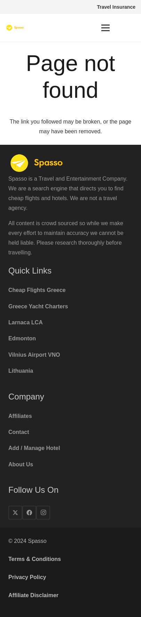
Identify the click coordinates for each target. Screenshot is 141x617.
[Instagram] (43, 513)
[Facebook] (29, 513)
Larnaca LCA (25, 322)
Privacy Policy (27, 577)
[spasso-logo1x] (15, 27)
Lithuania (20, 371)
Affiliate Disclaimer (33, 595)
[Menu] (105, 28)
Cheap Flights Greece (37, 290)
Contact (18, 432)
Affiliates (20, 416)
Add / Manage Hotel (34, 448)
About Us (20, 464)
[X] (15, 513)
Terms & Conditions (34, 559)
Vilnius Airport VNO (34, 355)
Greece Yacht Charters (38, 306)
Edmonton (22, 338)
